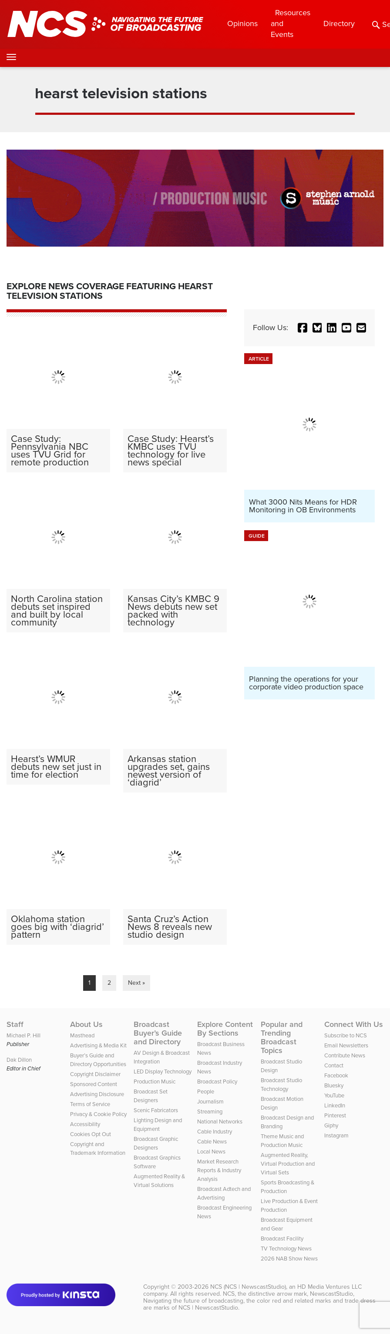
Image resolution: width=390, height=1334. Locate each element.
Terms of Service (90, 1104)
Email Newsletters (346, 1045)
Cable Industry (214, 1131)
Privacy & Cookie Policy (98, 1114)
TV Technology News (286, 1248)
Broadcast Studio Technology (281, 1084)
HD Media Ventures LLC (329, 1286)
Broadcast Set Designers (151, 1095)
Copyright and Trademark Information (97, 1148)
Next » (136, 982)
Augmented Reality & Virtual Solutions (159, 1180)
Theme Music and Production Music (282, 1140)
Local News (211, 1151)
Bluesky (333, 1085)
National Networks (219, 1121)
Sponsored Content (93, 1084)
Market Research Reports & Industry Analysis (219, 1170)
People (205, 1091)
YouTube (334, 1095)
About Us (86, 1024)
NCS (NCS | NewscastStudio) (248, 1286)
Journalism (210, 1101)
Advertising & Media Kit (98, 1045)
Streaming (209, 1111)
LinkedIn (334, 1105)
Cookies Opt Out (90, 1134)
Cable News (212, 1141)
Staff (15, 1024)
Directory (339, 23)
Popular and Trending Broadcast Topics (282, 1037)
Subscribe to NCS (345, 1035)
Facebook (336, 1075)
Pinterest (335, 1115)
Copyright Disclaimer (95, 1074)
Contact (333, 1065)
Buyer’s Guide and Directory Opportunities (98, 1059)
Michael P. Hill (23, 1035)
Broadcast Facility (282, 1238)
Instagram (336, 1135)
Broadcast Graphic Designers (156, 1143)
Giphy (331, 1125)
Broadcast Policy (217, 1081)
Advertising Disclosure (97, 1094)
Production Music (154, 1081)
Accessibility (85, 1124)
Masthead (82, 1035)
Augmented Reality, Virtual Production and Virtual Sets (288, 1164)
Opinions (242, 23)
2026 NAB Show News (289, 1258)
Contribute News (344, 1055)
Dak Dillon (19, 1060)
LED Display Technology (163, 1071)
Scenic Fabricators (156, 1110)
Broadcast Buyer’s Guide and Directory (158, 1033)
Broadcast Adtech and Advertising (224, 1193)
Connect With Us (353, 1024)
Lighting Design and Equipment (158, 1124)
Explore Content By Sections (225, 1028)
